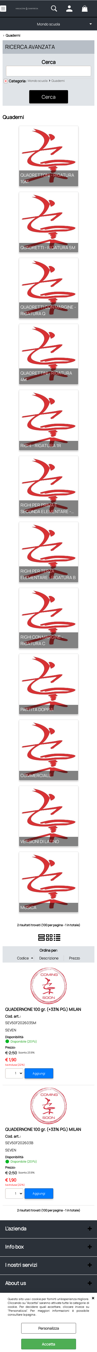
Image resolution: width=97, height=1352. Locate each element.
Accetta (48, 1344)
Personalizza (48, 1328)
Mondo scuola (48, 24)
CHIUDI (93, 1298)
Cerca (49, 61)
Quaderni (58, 80)
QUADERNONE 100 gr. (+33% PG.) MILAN (43, 1009)
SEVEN (10, 1030)
